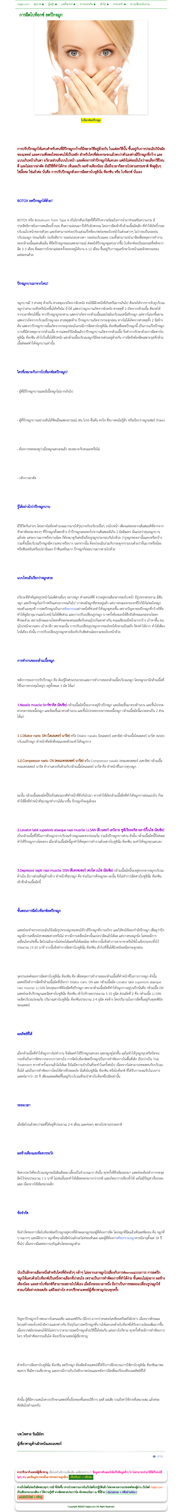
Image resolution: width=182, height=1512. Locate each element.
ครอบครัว (119, 4)
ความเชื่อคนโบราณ (140, 4)
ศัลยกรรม (70, 609)
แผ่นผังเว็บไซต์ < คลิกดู (30, 1497)
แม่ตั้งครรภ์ (68, 4)
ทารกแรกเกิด (87, 4)
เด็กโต (104, 4)
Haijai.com (23, 4)
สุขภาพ (39, 4)
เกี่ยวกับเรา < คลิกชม (81, 1477)
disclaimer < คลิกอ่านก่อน (121, 1492)
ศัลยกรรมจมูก (126, 1238)
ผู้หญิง (52, 4)
